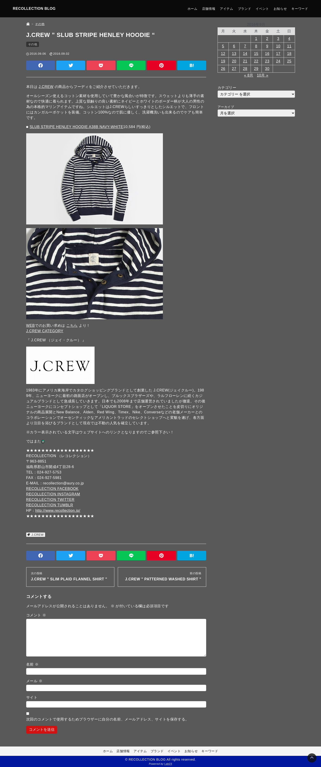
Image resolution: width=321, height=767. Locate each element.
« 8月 (248, 75)
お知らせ (280, 8)
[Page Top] (311, 757)
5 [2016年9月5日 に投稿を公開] (223, 46)
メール (34, 681)
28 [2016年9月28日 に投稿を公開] (245, 69)
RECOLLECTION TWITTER (50, 500)
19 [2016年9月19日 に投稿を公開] (223, 61)
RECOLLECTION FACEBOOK (52, 489)
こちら (72, 325)
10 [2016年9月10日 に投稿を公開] (278, 46)
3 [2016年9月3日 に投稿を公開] (278, 39)
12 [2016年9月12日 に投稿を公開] (223, 54)
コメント (36, 615)
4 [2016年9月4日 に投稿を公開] (289, 39)
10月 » (262, 75)
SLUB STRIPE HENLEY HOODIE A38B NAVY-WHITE (76, 127)
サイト (32, 697)
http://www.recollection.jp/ (57, 510)
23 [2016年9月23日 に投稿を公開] (267, 61)
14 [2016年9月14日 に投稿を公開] (245, 54)
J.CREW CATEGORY (45, 331)
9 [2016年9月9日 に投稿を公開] (267, 46)
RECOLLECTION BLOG (34, 8)
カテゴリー (227, 88)
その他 (32, 44)
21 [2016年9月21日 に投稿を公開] (245, 61)
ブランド (244, 8)
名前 (32, 664)
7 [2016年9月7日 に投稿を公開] (245, 46)
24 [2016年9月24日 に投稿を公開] (278, 61)
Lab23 (168, 763)
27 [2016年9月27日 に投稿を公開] (234, 69)
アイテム (226, 8)
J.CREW (46, 87)
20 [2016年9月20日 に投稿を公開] (234, 61)
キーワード (299, 8)
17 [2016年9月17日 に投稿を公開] (278, 54)
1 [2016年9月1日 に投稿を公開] (256, 39)
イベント (262, 8)
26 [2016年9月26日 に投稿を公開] (223, 69)
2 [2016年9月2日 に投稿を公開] (267, 39)
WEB (30, 325)
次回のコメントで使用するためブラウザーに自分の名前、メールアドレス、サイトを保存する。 (107, 719)
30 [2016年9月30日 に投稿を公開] (267, 69)
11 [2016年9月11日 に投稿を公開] (289, 46)
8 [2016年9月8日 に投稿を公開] (256, 46)
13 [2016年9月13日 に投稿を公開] (234, 54)
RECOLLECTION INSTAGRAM (53, 494)
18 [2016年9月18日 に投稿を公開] (289, 54)
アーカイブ (226, 107)
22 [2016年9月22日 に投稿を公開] (256, 61)
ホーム (192, 8)
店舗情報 (209, 8)
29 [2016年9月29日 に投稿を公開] (256, 69)
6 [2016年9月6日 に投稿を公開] (234, 46)
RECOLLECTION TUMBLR (49, 505)
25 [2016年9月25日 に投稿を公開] (289, 61)
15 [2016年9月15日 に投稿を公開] (256, 54)
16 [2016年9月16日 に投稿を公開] (267, 54)
